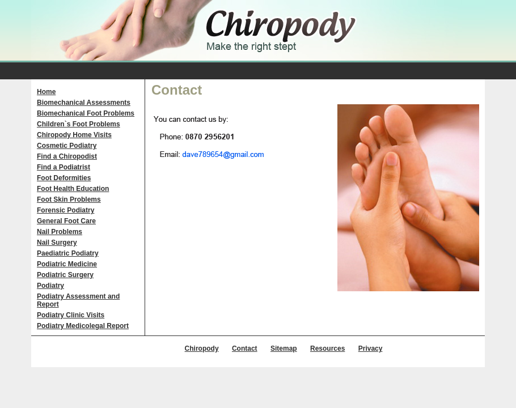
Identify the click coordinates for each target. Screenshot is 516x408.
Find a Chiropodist (67, 156)
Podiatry (50, 286)
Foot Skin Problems (69, 199)
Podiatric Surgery (65, 275)
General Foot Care (66, 221)
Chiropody (202, 348)
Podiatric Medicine (67, 264)
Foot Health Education (73, 189)
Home (46, 92)
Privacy (370, 348)
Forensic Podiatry (65, 210)
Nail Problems (59, 232)
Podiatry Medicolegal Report (83, 326)
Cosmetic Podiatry (66, 146)
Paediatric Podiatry (68, 253)
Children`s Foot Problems (78, 124)
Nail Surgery (57, 242)
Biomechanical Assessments (83, 103)
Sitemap (283, 348)
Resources (327, 348)
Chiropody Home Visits (74, 135)
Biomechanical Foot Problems (85, 113)
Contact (244, 348)
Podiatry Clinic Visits (70, 315)
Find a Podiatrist (63, 167)
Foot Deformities (64, 178)
